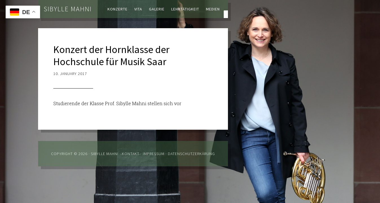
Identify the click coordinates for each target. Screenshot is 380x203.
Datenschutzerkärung (191, 153)
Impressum (153, 153)
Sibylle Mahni (68, 9)
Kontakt (130, 153)
